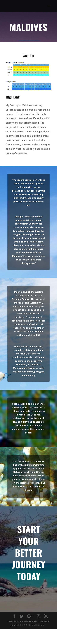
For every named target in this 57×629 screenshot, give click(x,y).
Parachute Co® (28, 621)
